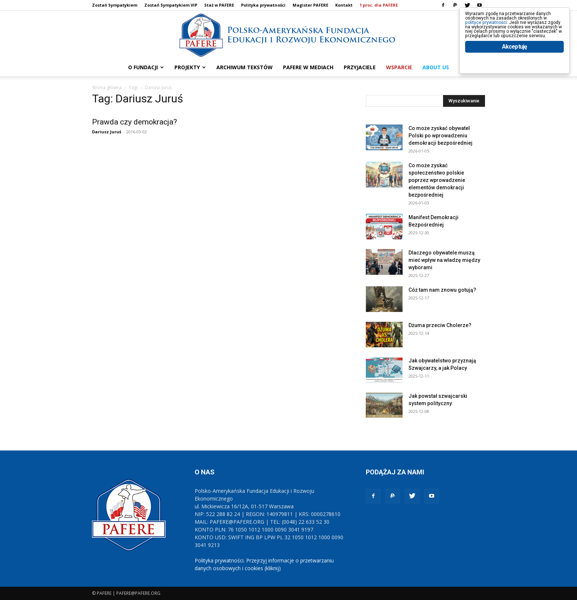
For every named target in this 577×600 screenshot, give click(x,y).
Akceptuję (514, 76)
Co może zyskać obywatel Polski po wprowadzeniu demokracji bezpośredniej (440, 135)
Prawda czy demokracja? (134, 121)
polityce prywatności (496, 30)
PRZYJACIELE (360, 67)
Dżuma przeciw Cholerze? (439, 325)
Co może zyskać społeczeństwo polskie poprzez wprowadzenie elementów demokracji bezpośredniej (436, 180)
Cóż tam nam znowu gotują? (442, 290)
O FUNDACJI (146, 67)
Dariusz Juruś (106, 131)
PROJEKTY (190, 67)
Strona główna (107, 87)
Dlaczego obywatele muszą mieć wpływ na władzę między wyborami (444, 260)
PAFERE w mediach (308, 67)
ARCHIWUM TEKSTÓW (244, 67)
